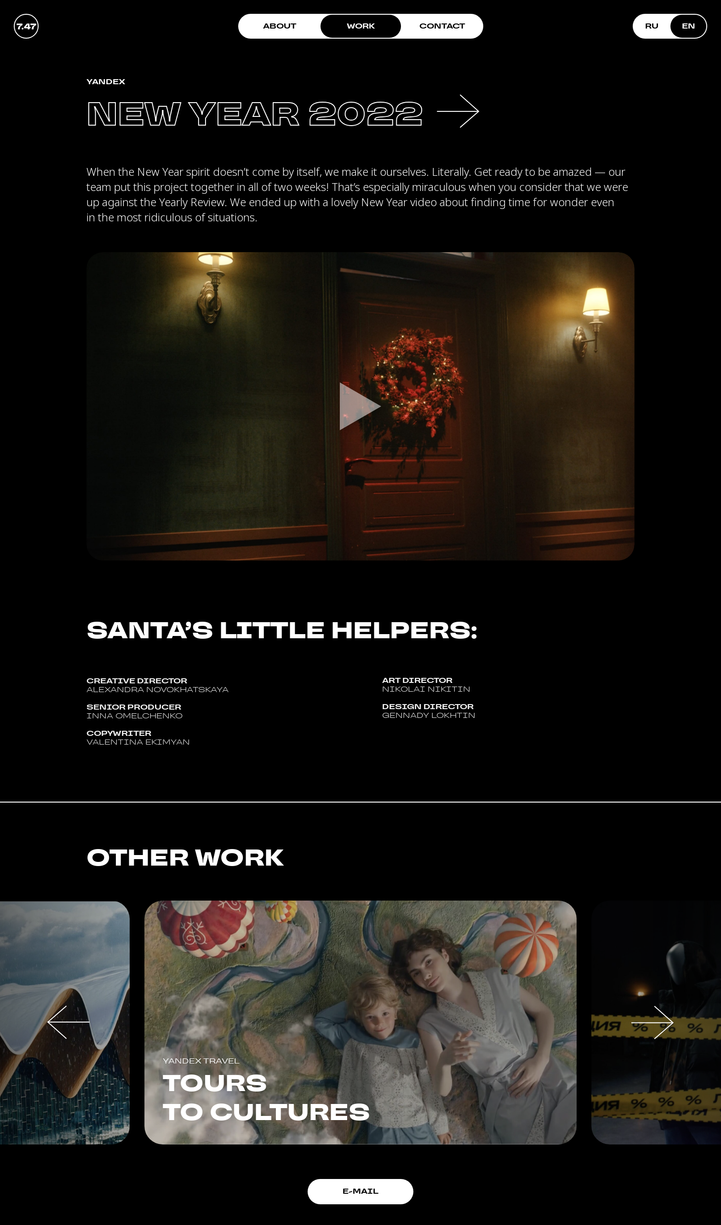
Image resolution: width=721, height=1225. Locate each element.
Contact (442, 26)
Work (361, 26)
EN (688, 26)
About (279, 26)
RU (651, 26)
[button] (68, 1022)
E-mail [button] (360, 1191)
